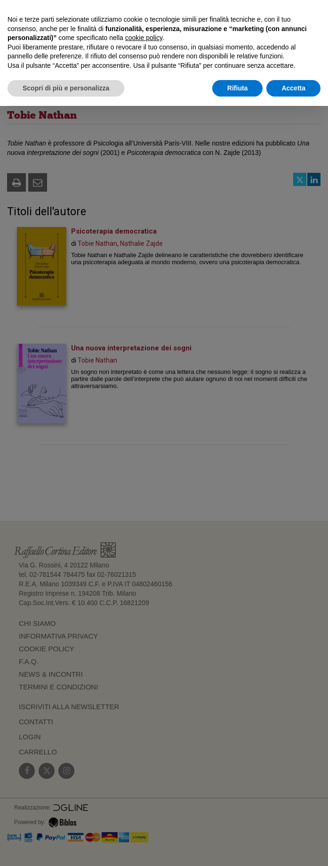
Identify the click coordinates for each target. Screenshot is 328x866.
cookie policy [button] (143, 37)
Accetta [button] (293, 88)
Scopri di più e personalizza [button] (66, 88)
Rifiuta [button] (237, 88)
